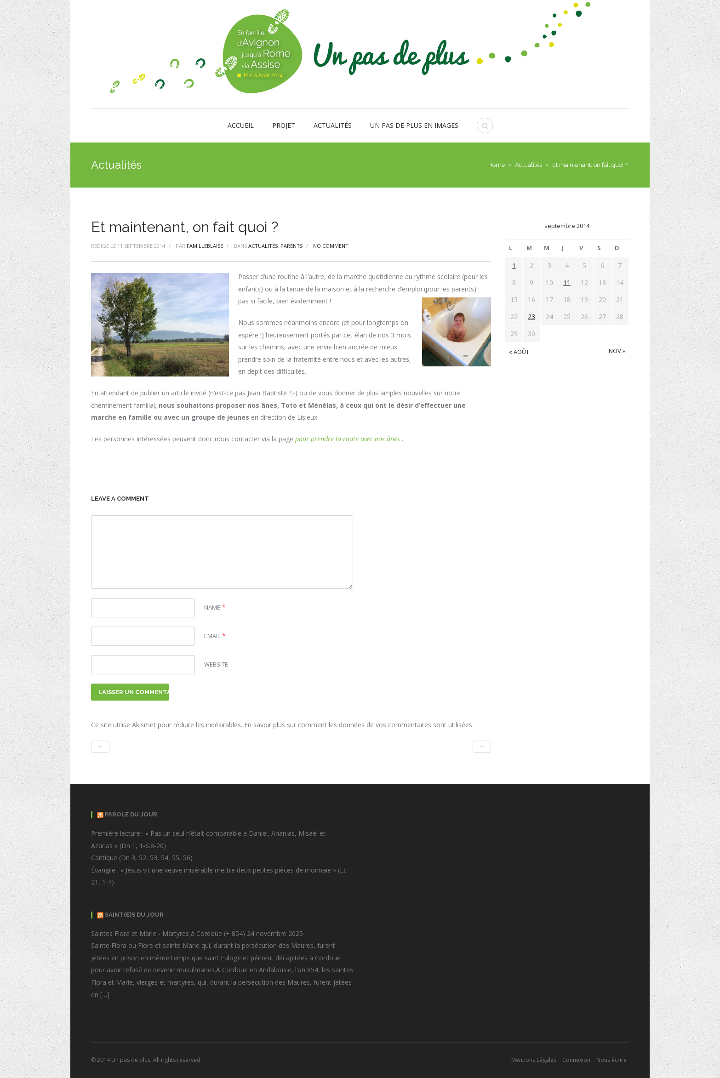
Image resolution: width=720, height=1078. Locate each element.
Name (212, 607)
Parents (291, 245)
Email (212, 635)
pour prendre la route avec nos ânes (348, 438)
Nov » (617, 351)
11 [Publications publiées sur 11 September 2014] (567, 282)
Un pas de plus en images (414, 125)
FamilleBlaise (205, 245)
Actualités (333, 125)
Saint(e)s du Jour (134, 914)
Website (216, 664)
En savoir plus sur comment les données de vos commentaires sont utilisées (358, 724)
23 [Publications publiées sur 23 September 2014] (531, 316)
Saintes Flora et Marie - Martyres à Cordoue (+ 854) (168, 933)
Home (496, 164)
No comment (331, 245)
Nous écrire (611, 1060)
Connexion (576, 1060)
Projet (283, 125)
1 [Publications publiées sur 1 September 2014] (514, 265)
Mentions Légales (533, 1060)
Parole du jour (131, 814)
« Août (519, 352)
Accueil (241, 125)
